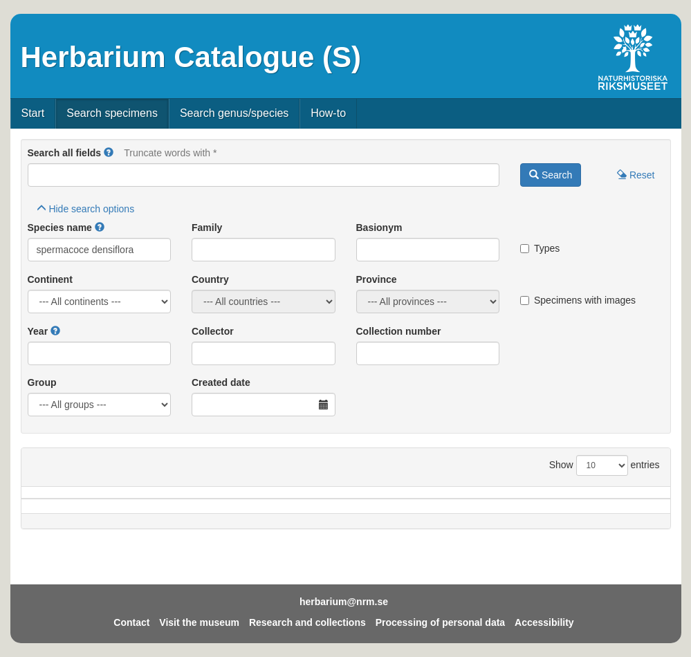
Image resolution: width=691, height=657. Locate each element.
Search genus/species (234, 113)
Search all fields (65, 152)
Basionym (379, 227)
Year (38, 331)
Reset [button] (635, 175)
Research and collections (307, 622)
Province (376, 279)
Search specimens (112, 113)
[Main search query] (264, 175)
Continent (50, 279)
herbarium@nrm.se (344, 601)
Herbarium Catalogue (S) (191, 57)
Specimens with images (578, 300)
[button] (108, 152)
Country (210, 279)
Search (550, 175)
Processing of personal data (441, 622)
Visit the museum (199, 622)
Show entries (604, 465)
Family (207, 227)
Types (540, 248)
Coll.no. (555, 499)
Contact (131, 622)
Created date (221, 382)
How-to (328, 113)
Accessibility (544, 622)
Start (33, 113)
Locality (334, 499)
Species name (60, 227)
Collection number (398, 331)
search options (86, 208)
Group (42, 382)
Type (627, 499)
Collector (213, 331)
